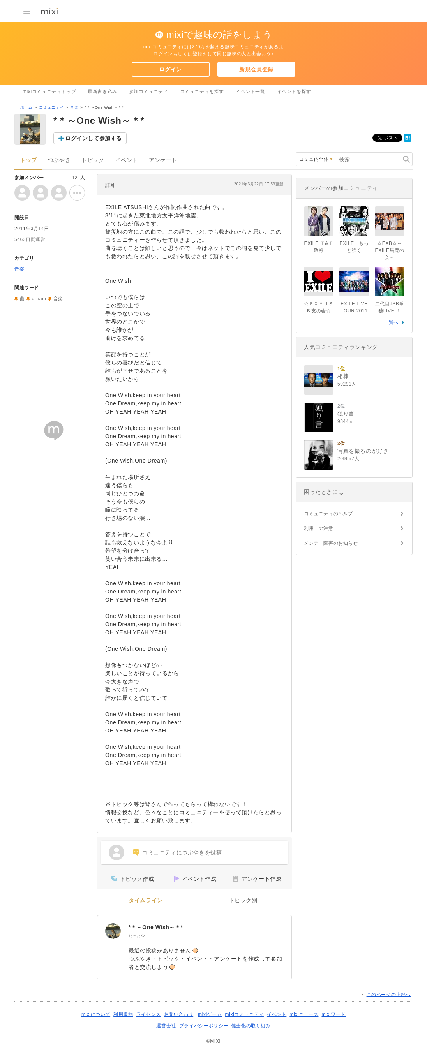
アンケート (163, 160)
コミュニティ (51, 107)
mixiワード (333, 1014)
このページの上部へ (389, 994)
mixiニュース (303, 1014)
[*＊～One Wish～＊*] (113, 931)
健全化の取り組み (251, 1025)
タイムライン (146, 900)
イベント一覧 (250, 91)
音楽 (74, 107)
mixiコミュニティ (244, 1014)
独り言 (346, 413)
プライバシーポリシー (203, 1025)
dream (39, 298)
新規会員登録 (256, 69)
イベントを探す (294, 91)
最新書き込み (102, 91)
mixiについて (95, 1014)
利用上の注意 (318, 528)
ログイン (170, 69)
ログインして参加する (93, 138)
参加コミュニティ (148, 91)
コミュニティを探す (202, 91)
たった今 (137, 935)
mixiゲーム (210, 1014)
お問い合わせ (179, 1014)
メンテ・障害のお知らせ (331, 543)
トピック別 (243, 900)
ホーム (26, 107)
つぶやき (59, 160)
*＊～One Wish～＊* (156, 927)
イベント (126, 160)
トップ (28, 160)
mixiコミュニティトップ (49, 91)
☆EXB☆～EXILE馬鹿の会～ (389, 250)
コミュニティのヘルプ (328, 513)
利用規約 (123, 1014)
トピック (92, 160)
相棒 (343, 376)
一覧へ (391, 322)
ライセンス (148, 1014)
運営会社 (166, 1025)
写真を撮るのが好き (362, 451)
